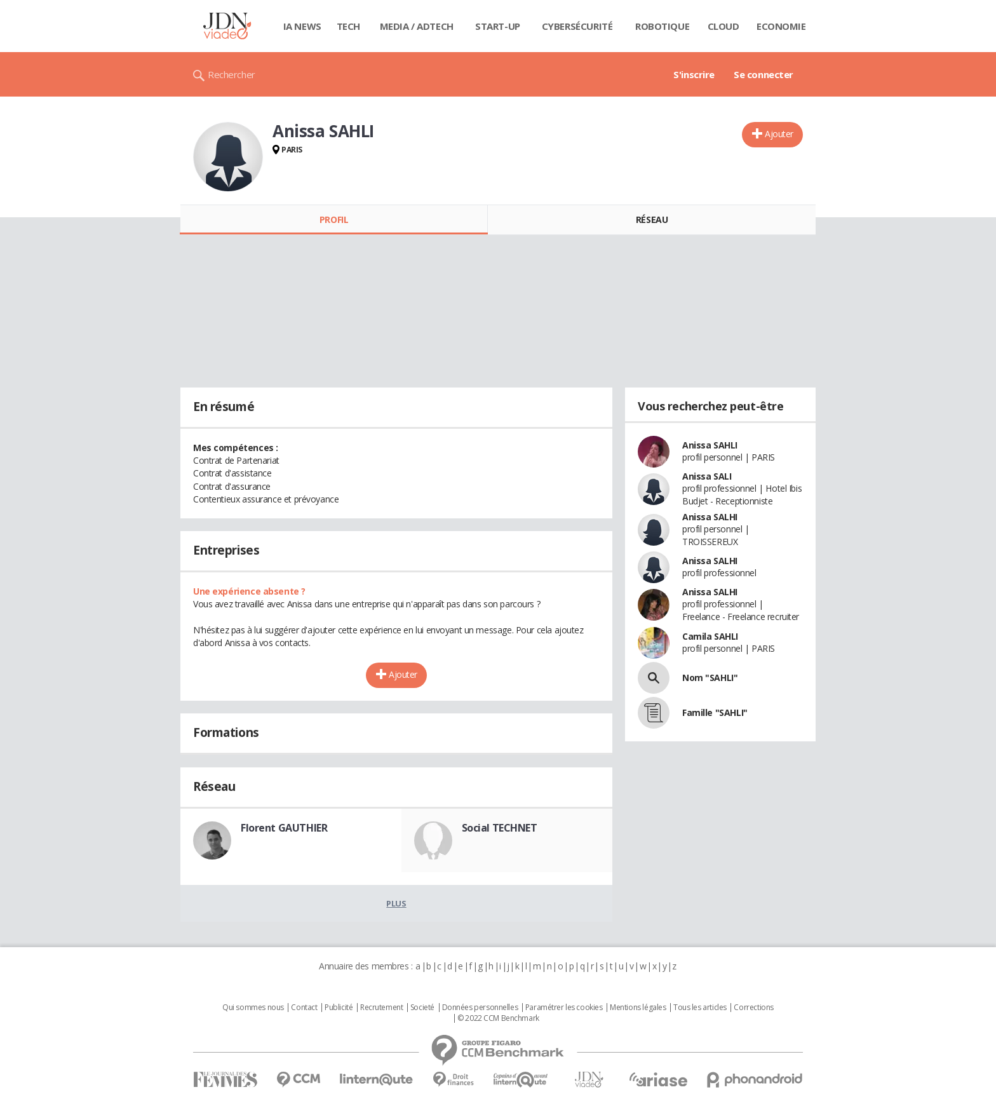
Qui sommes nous (253, 1007)
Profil (334, 219)
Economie (781, 26)
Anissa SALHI (709, 517)
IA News (302, 26)
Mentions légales (638, 1007)
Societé (422, 1007)
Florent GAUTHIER (284, 828)
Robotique (662, 26)
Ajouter (779, 134)
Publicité (339, 1007)
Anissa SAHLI (709, 445)
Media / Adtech (417, 26)
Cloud (723, 26)
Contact (304, 1007)
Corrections (753, 1007)
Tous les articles (700, 1007)
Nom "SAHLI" (709, 677)
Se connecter (763, 74)
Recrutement (381, 1007)
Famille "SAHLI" (715, 712)
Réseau (652, 219)
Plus (396, 903)
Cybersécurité (577, 26)
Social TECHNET (499, 828)
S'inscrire (694, 74)
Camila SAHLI (710, 636)
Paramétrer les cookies (564, 1007)
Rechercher (231, 74)
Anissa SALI (706, 476)
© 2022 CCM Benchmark (498, 1018)
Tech (348, 26)
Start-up (497, 26)
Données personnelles (480, 1007)
